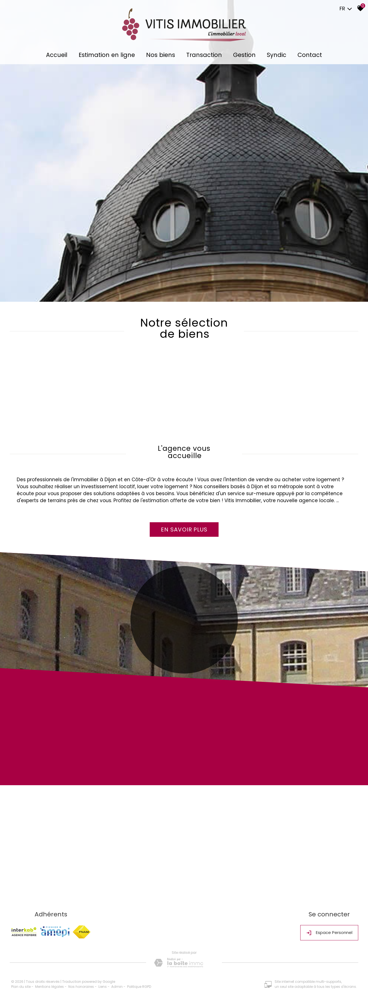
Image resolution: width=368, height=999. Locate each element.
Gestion (244, 55)
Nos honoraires (81, 986)
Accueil (56, 55)
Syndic (276, 55)
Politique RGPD (139, 986)
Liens (102, 986)
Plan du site (21, 986)
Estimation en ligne (107, 55)
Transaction (204, 55)
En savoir (184, 529)
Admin (117, 986)
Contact (309, 55)
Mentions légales (49, 986)
